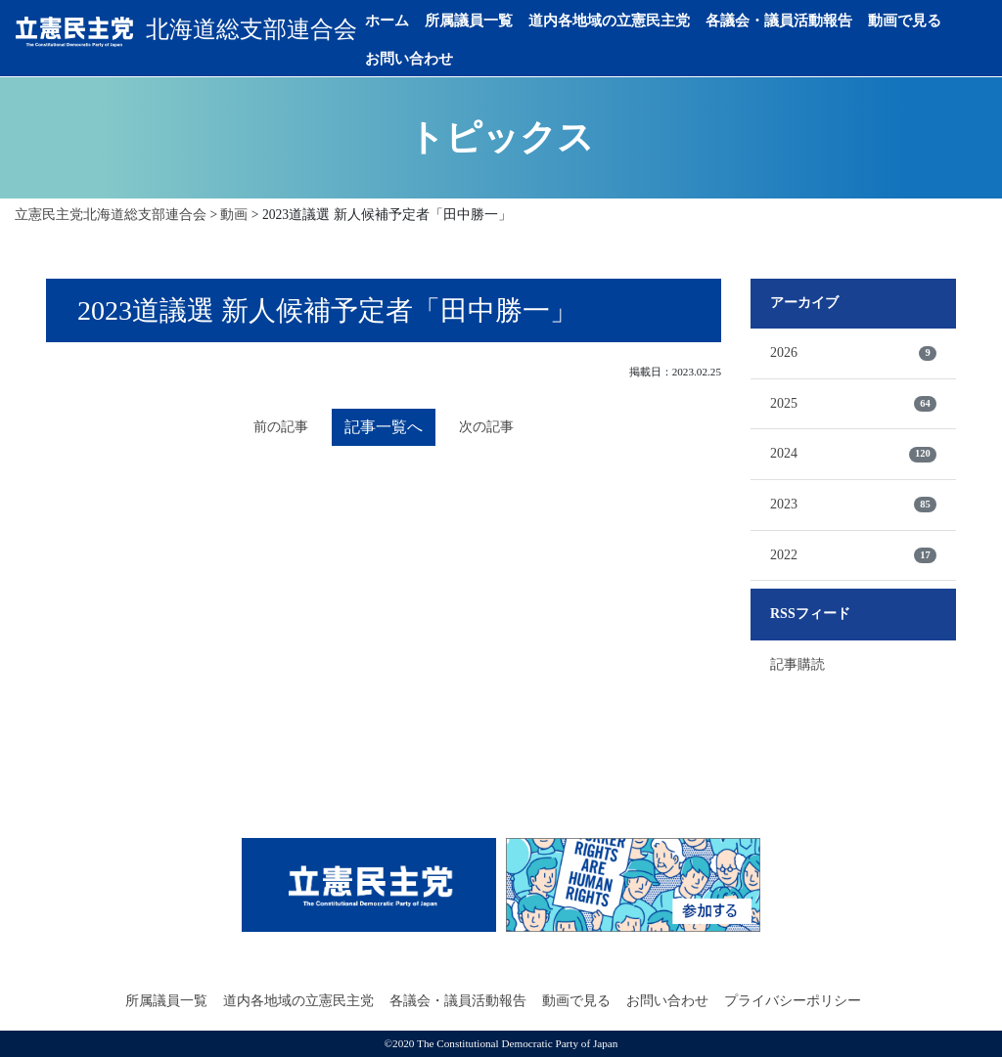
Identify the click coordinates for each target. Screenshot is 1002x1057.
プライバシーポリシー (792, 1000)
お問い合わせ (409, 58)
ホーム (387, 20)
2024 (853, 454)
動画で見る (904, 20)
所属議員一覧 (469, 20)
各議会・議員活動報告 (779, 20)
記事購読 (797, 664)
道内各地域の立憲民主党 (609, 20)
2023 (853, 504)
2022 (853, 555)
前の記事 (280, 426)
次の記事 (486, 426)
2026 (853, 353)
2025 (853, 404)
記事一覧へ (383, 426)
